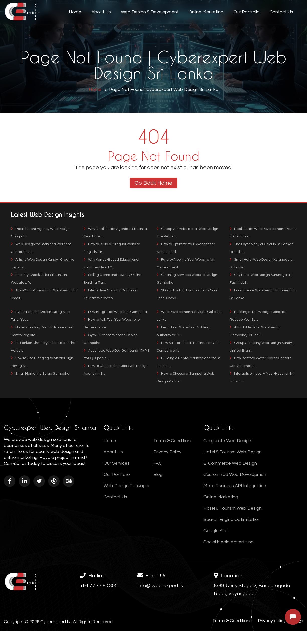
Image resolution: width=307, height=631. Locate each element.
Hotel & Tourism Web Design (232, 452)
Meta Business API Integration (234, 485)
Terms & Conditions (173, 440)
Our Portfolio (246, 12)
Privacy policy (272, 620)
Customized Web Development (235, 474)
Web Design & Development (150, 12)
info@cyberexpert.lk (160, 585)
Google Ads (215, 530)
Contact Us (281, 12)
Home (75, 12)
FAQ (157, 463)
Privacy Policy (167, 452)
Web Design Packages (127, 485)
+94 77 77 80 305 (98, 585)
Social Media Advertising (228, 542)
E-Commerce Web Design (230, 463)
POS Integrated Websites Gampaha (115, 312)
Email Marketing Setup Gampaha (40, 373)
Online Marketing (206, 12)
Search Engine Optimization (231, 519)
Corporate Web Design (227, 440)
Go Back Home (153, 183)
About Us (101, 12)
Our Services (117, 463)
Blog (158, 474)
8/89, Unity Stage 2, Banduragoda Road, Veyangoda (252, 589)
